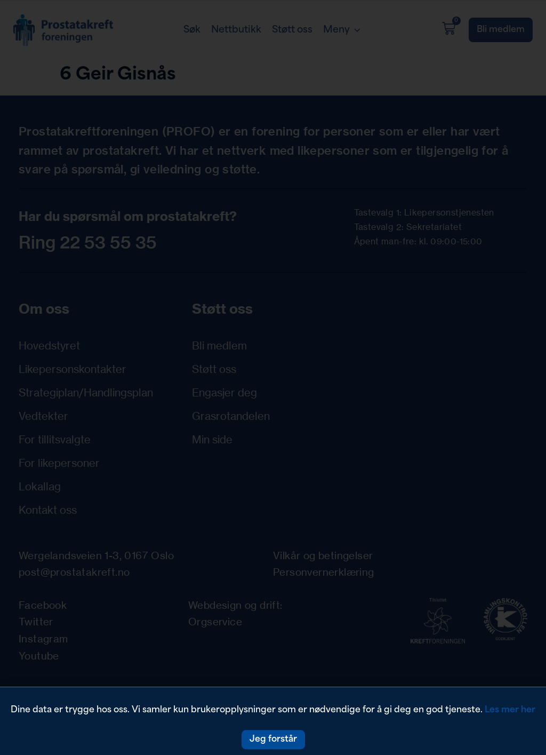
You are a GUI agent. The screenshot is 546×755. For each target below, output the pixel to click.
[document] (273, 377)
